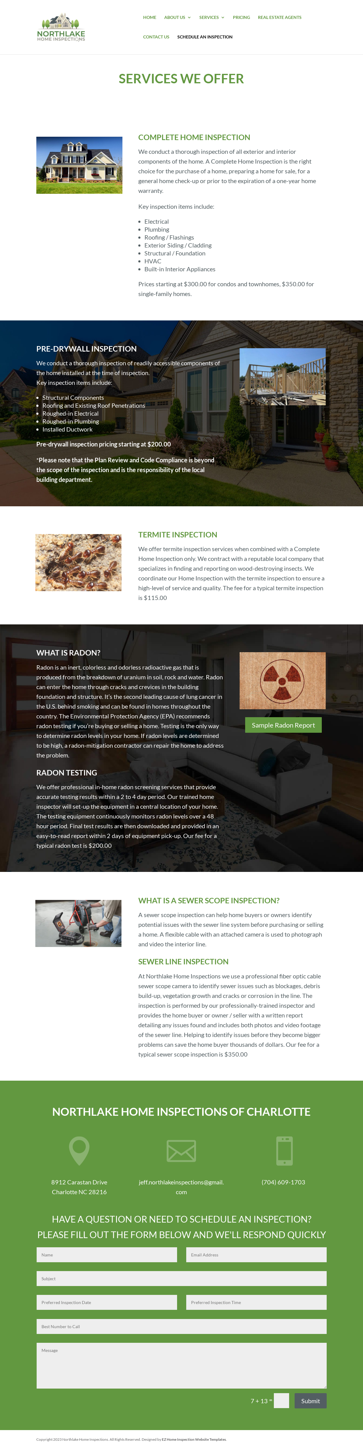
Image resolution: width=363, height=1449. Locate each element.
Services (209, 17)
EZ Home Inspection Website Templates (194, 1439)
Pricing (241, 17)
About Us (174, 17)
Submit (310, 1400)
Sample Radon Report (283, 725)
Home (149, 17)
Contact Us (156, 37)
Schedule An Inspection (205, 37)
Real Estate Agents (280, 17)
